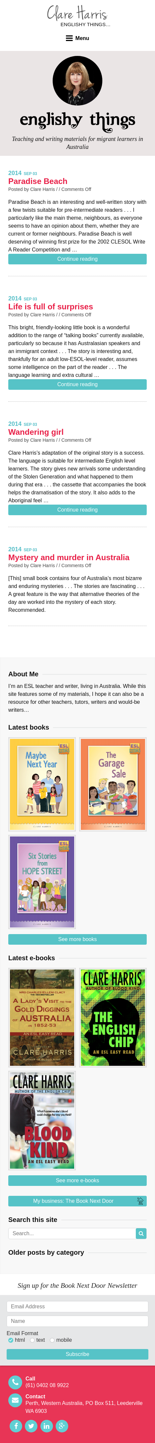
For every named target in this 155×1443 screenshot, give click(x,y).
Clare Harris (77, 13)
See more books (77, 939)
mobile (64, 1340)
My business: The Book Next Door (89, 1201)
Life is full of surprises (50, 306)
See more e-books (77, 1180)
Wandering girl (36, 432)
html (20, 1340)
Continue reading (77, 259)
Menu (82, 38)
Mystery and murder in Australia (68, 557)
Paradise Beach (38, 181)
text (40, 1340)
